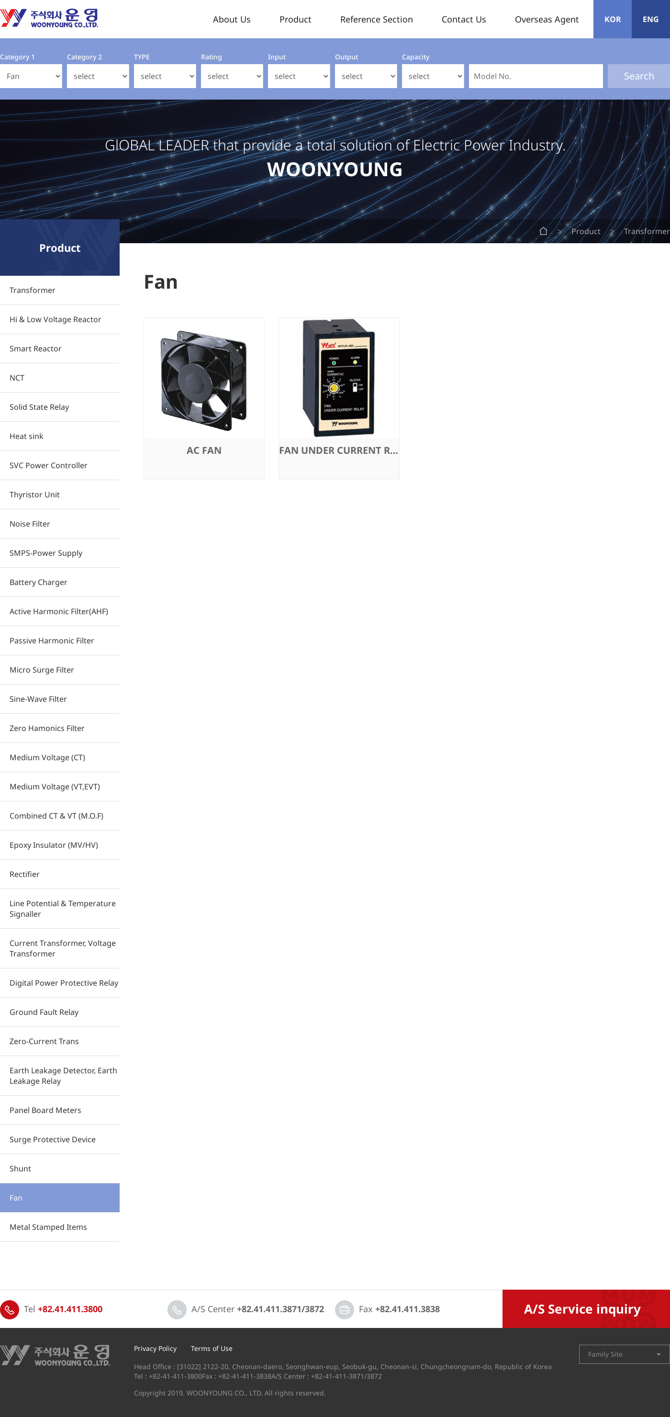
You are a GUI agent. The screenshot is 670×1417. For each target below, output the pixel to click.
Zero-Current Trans (44, 1041)
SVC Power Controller (49, 465)
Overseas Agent (547, 19)
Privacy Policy (155, 1348)
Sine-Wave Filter (38, 699)
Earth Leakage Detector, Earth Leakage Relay (63, 1075)
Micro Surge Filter (42, 669)
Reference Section (376, 19)
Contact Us (464, 19)
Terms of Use (212, 1348)
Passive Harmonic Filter (52, 640)
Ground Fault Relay (44, 1012)
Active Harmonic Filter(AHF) (59, 611)
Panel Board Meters (45, 1110)
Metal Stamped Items (48, 1227)
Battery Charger (38, 582)
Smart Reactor (36, 348)
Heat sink (27, 436)
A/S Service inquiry (582, 1308)
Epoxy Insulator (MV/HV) (54, 845)
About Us (232, 19)
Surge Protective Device (53, 1139)
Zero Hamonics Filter (47, 728)
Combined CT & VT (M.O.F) (56, 815)
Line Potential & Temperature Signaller (63, 908)
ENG (651, 19)
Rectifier (25, 874)
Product (295, 19)
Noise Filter (30, 523)
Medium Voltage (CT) (47, 757)
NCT (17, 377)
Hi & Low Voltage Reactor (55, 319)
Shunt (20, 1168)
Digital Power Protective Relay (64, 983)
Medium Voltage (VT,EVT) (55, 786)
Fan (16, 1197)
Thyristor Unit (35, 494)
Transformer (33, 290)
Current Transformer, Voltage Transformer (63, 948)
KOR (612, 19)
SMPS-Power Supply (46, 553)
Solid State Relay (39, 407)
